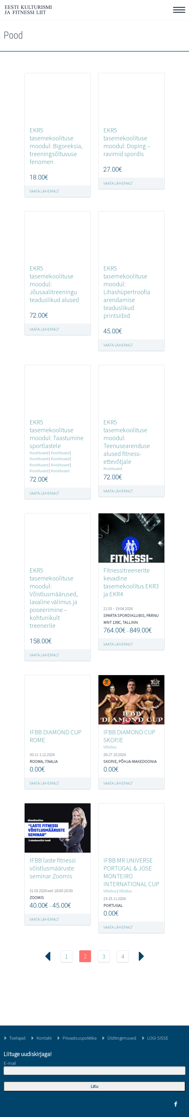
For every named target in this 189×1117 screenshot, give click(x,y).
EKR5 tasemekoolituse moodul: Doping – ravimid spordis (126, 142)
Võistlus (109, 747)
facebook (175, 1104)
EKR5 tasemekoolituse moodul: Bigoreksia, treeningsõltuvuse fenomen (56, 146)
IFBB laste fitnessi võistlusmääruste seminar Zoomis (53, 868)
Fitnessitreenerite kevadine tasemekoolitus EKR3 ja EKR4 (131, 582)
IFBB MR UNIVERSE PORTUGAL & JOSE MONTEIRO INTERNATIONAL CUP (131, 872)
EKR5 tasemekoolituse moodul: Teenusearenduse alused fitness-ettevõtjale (126, 442)
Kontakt (44, 1038)
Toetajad (17, 1038)
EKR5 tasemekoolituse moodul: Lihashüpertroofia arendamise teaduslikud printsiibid (126, 292)
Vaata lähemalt (44, 191)
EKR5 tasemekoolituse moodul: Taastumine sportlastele (56, 434)
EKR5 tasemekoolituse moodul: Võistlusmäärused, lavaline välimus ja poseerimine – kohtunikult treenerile (54, 598)
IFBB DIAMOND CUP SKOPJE (129, 736)
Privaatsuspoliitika (79, 1038)
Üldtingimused (121, 1038)
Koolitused (39, 452)
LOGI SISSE (157, 1038)
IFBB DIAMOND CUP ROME (55, 736)
